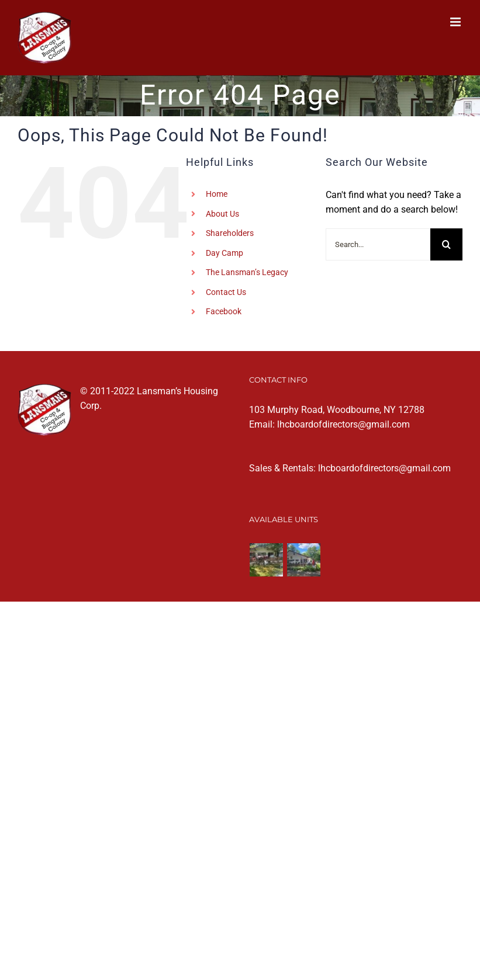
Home (216, 194)
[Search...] (378, 244)
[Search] (446, 244)
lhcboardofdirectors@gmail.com (343, 424)
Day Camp (224, 253)
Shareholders (230, 233)
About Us (222, 213)
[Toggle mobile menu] (456, 22)
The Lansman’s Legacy (247, 272)
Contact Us (226, 292)
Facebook (223, 311)
